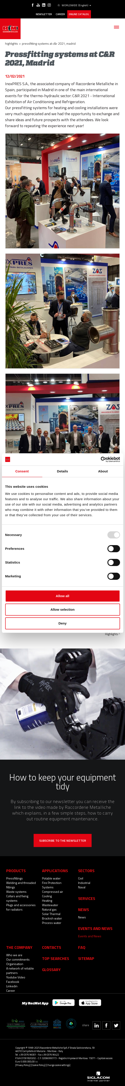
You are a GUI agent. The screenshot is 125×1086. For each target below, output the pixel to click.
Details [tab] (62, 471)
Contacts (51, 947)
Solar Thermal (51, 913)
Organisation (14, 963)
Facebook (12, 981)
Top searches (55, 958)
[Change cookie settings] (58, 1064)
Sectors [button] (86, 870)
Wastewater (50, 904)
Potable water (51, 877)
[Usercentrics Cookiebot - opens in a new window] (100, 459)
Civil (80, 877)
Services (86, 898)
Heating (47, 900)
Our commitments (18, 959)
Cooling (47, 895)
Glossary (51, 969)
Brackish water (52, 917)
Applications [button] (55, 870)
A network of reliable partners (20, 970)
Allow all (62, 596)
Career (60, 14)
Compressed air (52, 891)
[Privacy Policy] (22, 1064)
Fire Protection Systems (52, 884)
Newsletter (44, 14)
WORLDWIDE (74, 5)
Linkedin (11, 985)
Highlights (11, 43)
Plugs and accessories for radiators (21, 906)
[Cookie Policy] (38, 1064)
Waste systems (16, 891)
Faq (81, 947)
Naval (81, 886)
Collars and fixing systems (17, 897)
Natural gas (49, 909)
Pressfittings (14, 877)
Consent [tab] (22, 471)
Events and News (89, 935)
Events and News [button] (95, 928)
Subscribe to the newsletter (62, 840)
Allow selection (62, 609)
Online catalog (79, 14)
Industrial (84, 882)
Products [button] (16, 870)
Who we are (14, 954)
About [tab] (103, 471)
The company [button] (19, 947)
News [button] (83, 909)
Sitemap (86, 958)
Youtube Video (15, 976)
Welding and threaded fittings (21, 884)
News (82, 916)
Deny (62, 623)
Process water (51, 922)
